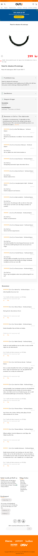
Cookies (22, 491)
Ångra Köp (22, 482)
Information (34, 0)
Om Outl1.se (23, 488)
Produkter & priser (24, 485)
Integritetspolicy (23, 489)
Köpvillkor (22, 480)
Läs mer (17, 124)
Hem (2, 7)
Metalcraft (4, 104)
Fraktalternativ (23, 486)
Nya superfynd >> (5, 1)
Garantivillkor (23, 483)
